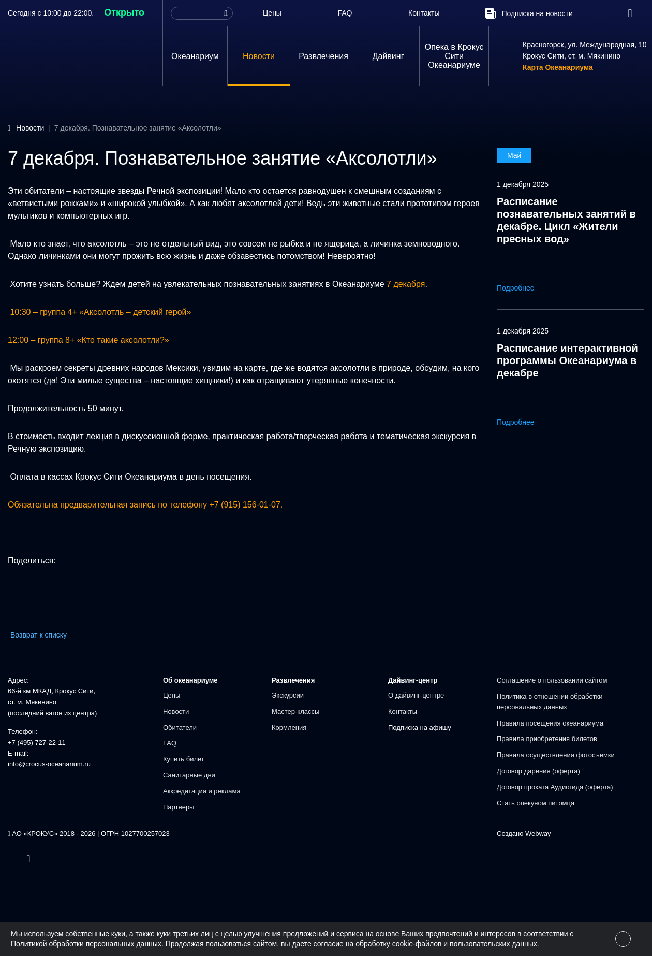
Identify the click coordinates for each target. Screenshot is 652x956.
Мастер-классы (295, 711)
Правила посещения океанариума (550, 723)
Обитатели (180, 727)
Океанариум (195, 56)
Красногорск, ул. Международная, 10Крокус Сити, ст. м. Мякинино (585, 50)
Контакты (423, 13)
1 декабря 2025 (523, 184)
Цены (272, 13)
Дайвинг (388, 56)
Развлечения (323, 56)
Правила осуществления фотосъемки (556, 755)
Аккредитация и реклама (202, 791)
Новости (259, 56)
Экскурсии (288, 695)
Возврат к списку (38, 635)
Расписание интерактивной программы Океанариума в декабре (567, 360)
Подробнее (523, 288)
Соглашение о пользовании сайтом (552, 680)
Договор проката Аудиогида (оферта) (555, 787)
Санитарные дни (189, 775)
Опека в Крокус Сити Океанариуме (454, 55)
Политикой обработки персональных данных (86, 943)
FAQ (344, 13)
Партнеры (178, 807)
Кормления (289, 727)
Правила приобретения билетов (547, 739)
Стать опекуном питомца (535, 803)
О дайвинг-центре (416, 695)
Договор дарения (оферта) (538, 771)
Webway (538, 833)
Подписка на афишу (419, 727)
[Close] (623, 939)
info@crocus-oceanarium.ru (49, 764)
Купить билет (183, 759)
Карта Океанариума (558, 68)
